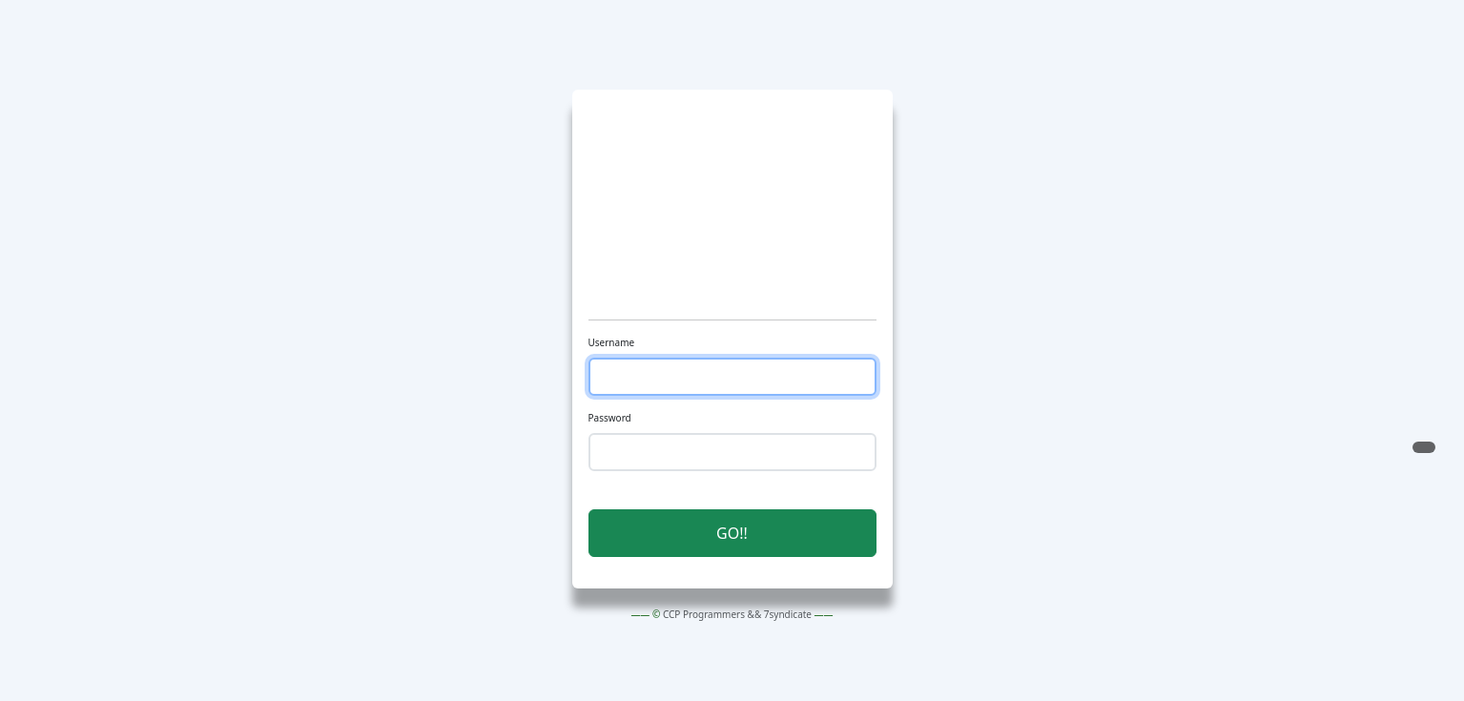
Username (611, 342)
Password (609, 417)
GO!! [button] (732, 533)
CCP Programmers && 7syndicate (737, 614)
